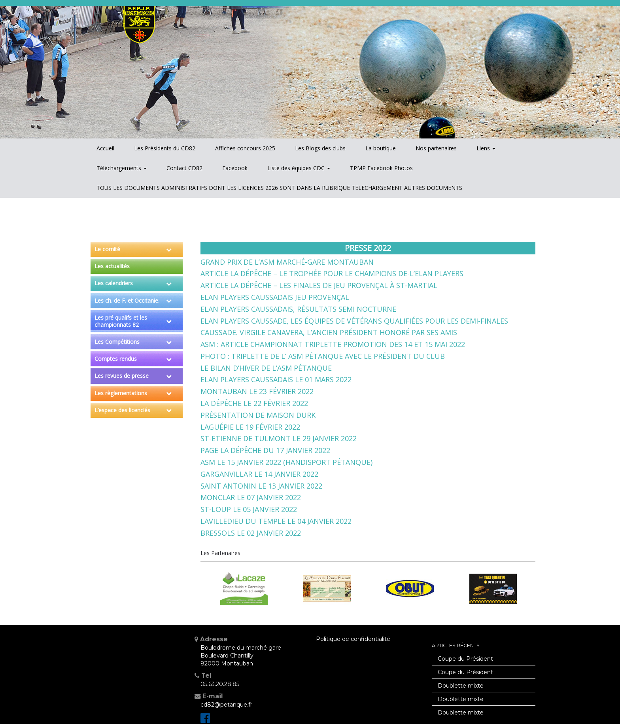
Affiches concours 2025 (245, 148)
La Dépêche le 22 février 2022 (254, 403)
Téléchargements (121, 168)
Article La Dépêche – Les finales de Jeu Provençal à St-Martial (318, 285)
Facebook (235, 168)
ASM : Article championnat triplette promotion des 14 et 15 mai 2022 (332, 344)
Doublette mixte (461, 685)
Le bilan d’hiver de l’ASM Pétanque (266, 368)
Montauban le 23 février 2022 (257, 391)
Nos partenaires (436, 148)
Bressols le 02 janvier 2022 (250, 533)
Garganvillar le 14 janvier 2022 (259, 474)
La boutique (380, 148)
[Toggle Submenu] (169, 249)
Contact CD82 (184, 168)
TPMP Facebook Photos (381, 168)
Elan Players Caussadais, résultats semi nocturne (298, 309)
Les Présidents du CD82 (164, 148)
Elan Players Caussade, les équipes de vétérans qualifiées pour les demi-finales (354, 321)
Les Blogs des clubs (320, 148)
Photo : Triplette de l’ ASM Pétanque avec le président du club (322, 356)
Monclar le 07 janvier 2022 (250, 497)
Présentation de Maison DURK (258, 415)
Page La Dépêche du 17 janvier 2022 (265, 450)
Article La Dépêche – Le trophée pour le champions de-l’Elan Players (331, 273)
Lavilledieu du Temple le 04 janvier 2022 (276, 521)
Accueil (105, 148)
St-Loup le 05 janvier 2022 (248, 509)
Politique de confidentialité (353, 639)
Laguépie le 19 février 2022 (250, 427)
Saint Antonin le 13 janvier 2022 (261, 486)
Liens (485, 148)
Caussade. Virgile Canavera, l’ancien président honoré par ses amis (328, 332)
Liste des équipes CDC (298, 168)
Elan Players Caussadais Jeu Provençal (274, 297)
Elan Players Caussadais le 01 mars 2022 (276, 379)
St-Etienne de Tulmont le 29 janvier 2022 (278, 438)
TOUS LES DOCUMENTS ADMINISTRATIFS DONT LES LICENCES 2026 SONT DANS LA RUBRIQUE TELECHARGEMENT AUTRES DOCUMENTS (279, 187)
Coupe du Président (465, 658)
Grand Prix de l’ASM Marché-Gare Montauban (287, 262)
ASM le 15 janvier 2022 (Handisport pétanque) (286, 462)
